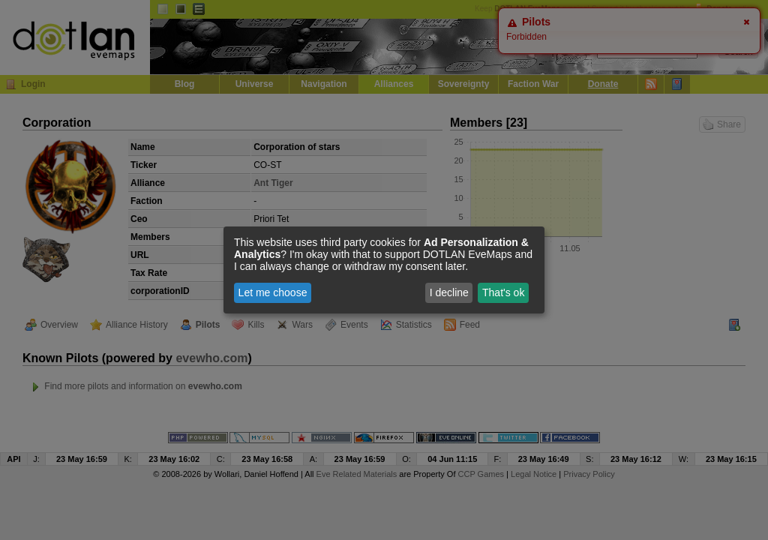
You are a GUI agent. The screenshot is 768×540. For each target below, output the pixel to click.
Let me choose (273, 292)
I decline (449, 292)
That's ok (503, 292)
